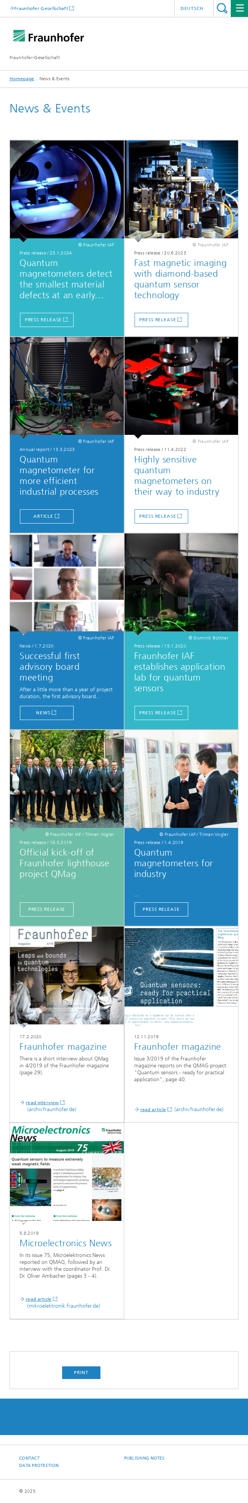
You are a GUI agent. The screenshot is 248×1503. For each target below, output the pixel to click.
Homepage (22, 78)
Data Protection (39, 1465)
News (43, 712)
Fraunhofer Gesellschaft (41, 8)
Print (81, 1372)
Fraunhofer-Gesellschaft (35, 57)
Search (222, 8)
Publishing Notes (144, 1458)
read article (153, 1109)
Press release (43, 319)
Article (43, 516)
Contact (29, 1458)
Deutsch (192, 8)
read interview (42, 1102)
